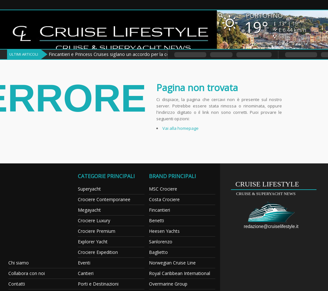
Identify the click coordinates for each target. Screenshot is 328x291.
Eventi (84, 263)
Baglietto (158, 252)
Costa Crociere (164, 199)
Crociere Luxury (94, 220)
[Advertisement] (47, 213)
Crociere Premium (96, 231)
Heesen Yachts (164, 231)
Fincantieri (159, 210)
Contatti (16, 284)
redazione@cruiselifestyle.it (271, 226)
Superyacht (89, 189)
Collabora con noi (26, 273)
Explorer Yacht (93, 242)
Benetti (156, 220)
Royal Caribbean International (179, 273)
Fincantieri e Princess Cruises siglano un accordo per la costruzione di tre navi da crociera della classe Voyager (164, 54)
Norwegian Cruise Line (172, 263)
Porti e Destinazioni (98, 284)
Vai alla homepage (180, 128)
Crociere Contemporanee (104, 199)
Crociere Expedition (98, 252)
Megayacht (89, 210)
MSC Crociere (163, 189)
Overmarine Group (168, 284)
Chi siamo (18, 263)
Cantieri (86, 273)
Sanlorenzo (160, 242)
